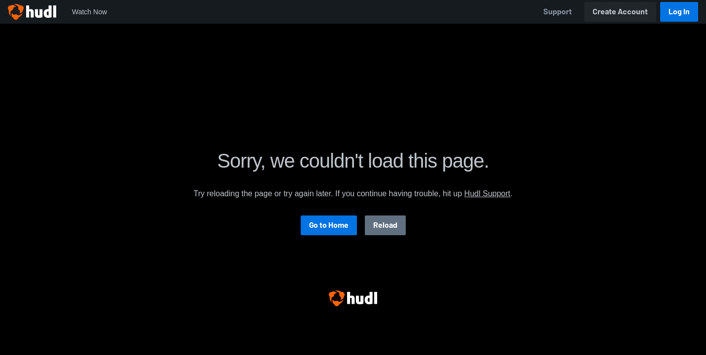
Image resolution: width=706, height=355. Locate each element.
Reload (385, 225)
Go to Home (329, 225)
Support (557, 11)
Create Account (620, 11)
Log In (679, 11)
